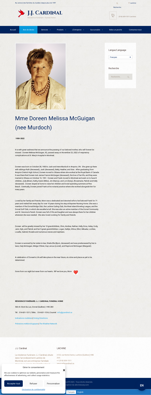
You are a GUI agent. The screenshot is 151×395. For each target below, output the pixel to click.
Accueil (13, 30)
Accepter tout (13, 383)
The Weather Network (48, 324)
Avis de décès (28, 30)
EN (142, 385)
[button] (61, 367)
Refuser (33, 383)
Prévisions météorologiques (26, 324)
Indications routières (23, 318)
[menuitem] (120, 57)
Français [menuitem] (113, 57)
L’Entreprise (76, 30)
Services (44, 30)
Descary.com (83, 385)
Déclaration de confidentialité (33, 390)
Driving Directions (40, 318)
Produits (60, 30)
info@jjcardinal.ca (64, 312)
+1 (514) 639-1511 (64, 361)
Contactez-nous (135, 30)
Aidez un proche (115, 30)
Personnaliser (53, 383)
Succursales (95, 30)
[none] (120, 57)
